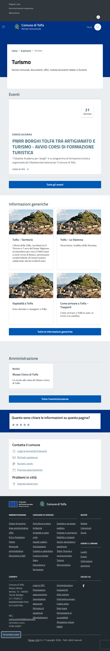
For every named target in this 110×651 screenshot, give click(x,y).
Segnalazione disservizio (39, 601)
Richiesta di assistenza (38, 611)
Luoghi (84, 552)
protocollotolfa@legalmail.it (22, 619)
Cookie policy (63, 603)
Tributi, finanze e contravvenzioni (64, 553)
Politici (12, 542)
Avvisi (83, 532)
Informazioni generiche (86, 563)
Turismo (60, 560)
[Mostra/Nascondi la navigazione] (3, 26)
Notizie (84, 523)
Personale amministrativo (16, 549)
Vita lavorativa (63, 565)
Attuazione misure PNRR (65, 624)
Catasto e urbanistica (43, 551)
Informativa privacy (66, 599)
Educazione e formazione (39, 567)
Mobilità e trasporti (66, 537)
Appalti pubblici (40, 542)
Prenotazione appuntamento (40, 592)
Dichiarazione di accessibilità (64, 615)
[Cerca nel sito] (97, 27)
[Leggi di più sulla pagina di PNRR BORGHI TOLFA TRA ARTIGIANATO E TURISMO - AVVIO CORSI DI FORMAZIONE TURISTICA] (20, 169)
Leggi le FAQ (39, 585)
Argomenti (26, 50)
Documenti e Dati (17, 555)
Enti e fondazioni (17, 537)
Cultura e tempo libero (40, 558)
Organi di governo (17, 523)
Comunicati (86, 528)
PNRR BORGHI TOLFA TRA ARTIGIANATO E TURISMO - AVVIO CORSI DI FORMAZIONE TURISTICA (53, 146)
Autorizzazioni (39, 546)
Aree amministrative (18, 528)
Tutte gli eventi (55, 185)
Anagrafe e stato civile (41, 535)
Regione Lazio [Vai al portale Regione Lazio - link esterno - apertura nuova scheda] (14, 4)
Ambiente (37, 528)
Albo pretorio (14, 12)
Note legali (62, 608)
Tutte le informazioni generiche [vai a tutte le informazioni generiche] (55, 332)
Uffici (11, 532)
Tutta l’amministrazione (55, 399)
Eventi (84, 556)
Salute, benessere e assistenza (66, 544)
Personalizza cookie (11, 634)
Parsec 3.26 (33, 640)
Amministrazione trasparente (21, 8)
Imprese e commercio (67, 532)
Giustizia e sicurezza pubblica (66, 526)
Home (14, 50)
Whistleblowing (40, 617)
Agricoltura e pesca (42, 523)
